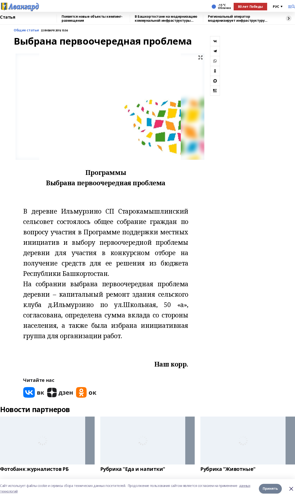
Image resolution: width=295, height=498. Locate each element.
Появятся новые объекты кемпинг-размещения (92, 18)
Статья (7, 17)
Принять (270, 488)
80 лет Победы (250, 6)
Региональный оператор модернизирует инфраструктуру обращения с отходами (236, 18)
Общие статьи (26, 30)
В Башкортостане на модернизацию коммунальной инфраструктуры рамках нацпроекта (166, 18)
